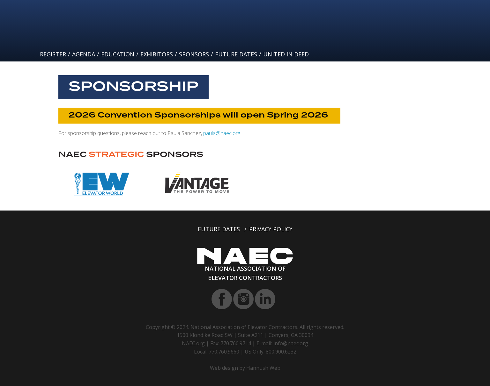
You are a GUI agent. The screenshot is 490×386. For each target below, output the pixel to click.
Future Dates (236, 54)
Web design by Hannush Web (245, 367)
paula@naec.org (221, 133)
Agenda (83, 54)
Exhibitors (156, 54)
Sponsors (194, 54)
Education (117, 54)
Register (53, 54)
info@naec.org (290, 343)
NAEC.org (193, 343)
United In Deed (286, 54)
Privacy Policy (271, 229)
